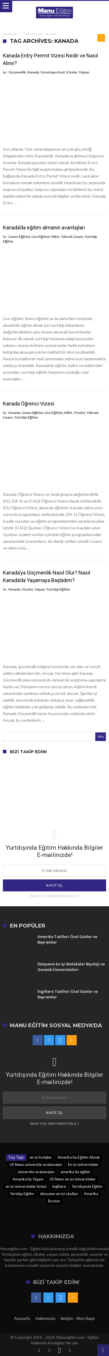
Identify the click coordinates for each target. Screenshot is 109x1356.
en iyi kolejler (41, 1157)
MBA (55, 236)
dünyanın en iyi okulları (59, 1193)
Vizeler (71, 72)
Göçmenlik (17, 72)
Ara (100, 736)
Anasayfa (10, 34)
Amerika (91, 1193)
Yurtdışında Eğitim (87, 1186)
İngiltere (59, 1186)
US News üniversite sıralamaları (36, 1164)
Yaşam (84, 72)
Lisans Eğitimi (19, 236)
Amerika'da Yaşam (28, 1179)
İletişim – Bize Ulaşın (78, 1318)
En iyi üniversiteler (83, 1164)
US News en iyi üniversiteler (72, 1179)
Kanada (33, 72)
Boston (54, 1201)
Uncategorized (52, 72)
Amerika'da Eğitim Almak (79, 1157)
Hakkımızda (45, 1318)
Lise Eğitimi (40, 236)
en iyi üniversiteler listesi (26, 1186)
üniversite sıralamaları (36, 1171)
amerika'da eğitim (75, 1171)
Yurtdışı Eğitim (26, 417)
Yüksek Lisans (72, 236)
